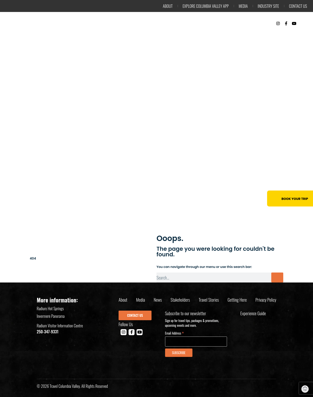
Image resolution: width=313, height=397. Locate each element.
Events (256, 34)
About (168, 6)
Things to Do (208, 34)
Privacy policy (266, 299)
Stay (235, 34)
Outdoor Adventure (164, 34)
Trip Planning (287, 34)
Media (243, 6)
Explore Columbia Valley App (206, 6)
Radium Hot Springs (50, 308)
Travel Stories (209, 299)
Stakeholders (180, 299)
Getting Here (237, 299)
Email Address (174, 333)
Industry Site (268, 6)
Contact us (298, 6)
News (158, 299)
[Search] (277, 277)
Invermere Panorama (51, 316)
